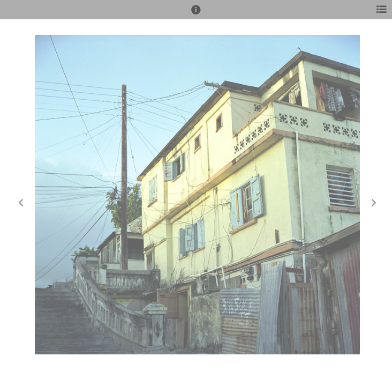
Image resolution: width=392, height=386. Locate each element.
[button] (196, 14)
